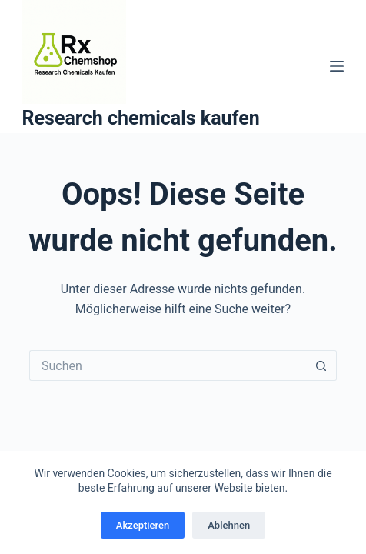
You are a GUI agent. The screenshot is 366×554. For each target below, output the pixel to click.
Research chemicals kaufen (141, 118)
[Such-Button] (321, 365)
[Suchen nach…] (167, 365)
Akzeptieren (142, 525)
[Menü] (337, 66)
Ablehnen (229, 525)
